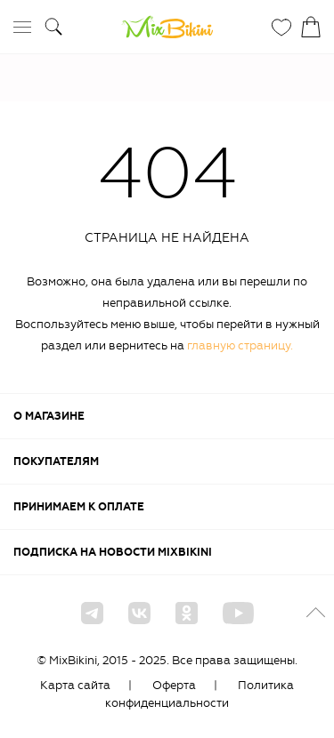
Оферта (174, 685)
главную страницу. (240, 345)
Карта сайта (75, 685)
